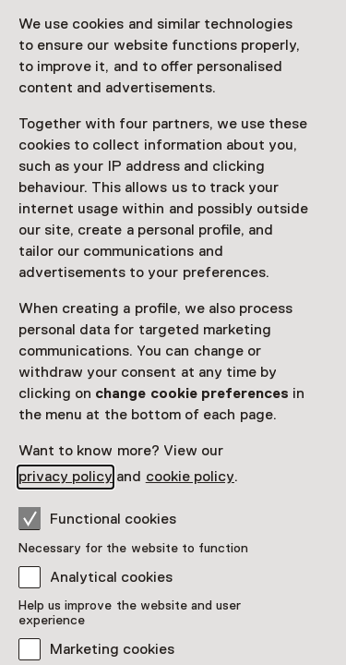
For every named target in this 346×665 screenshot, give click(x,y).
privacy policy (65, 476)
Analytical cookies (111, 577)
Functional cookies (97, 518)
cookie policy (190, 476)
